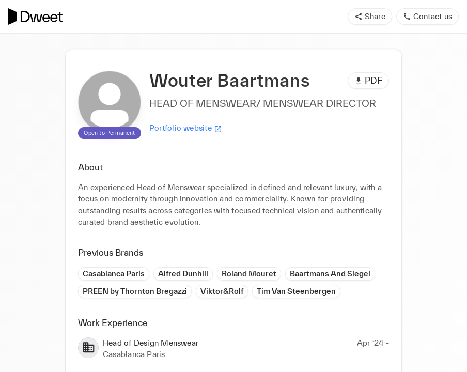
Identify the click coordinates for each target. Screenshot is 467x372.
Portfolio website (185, 128)
